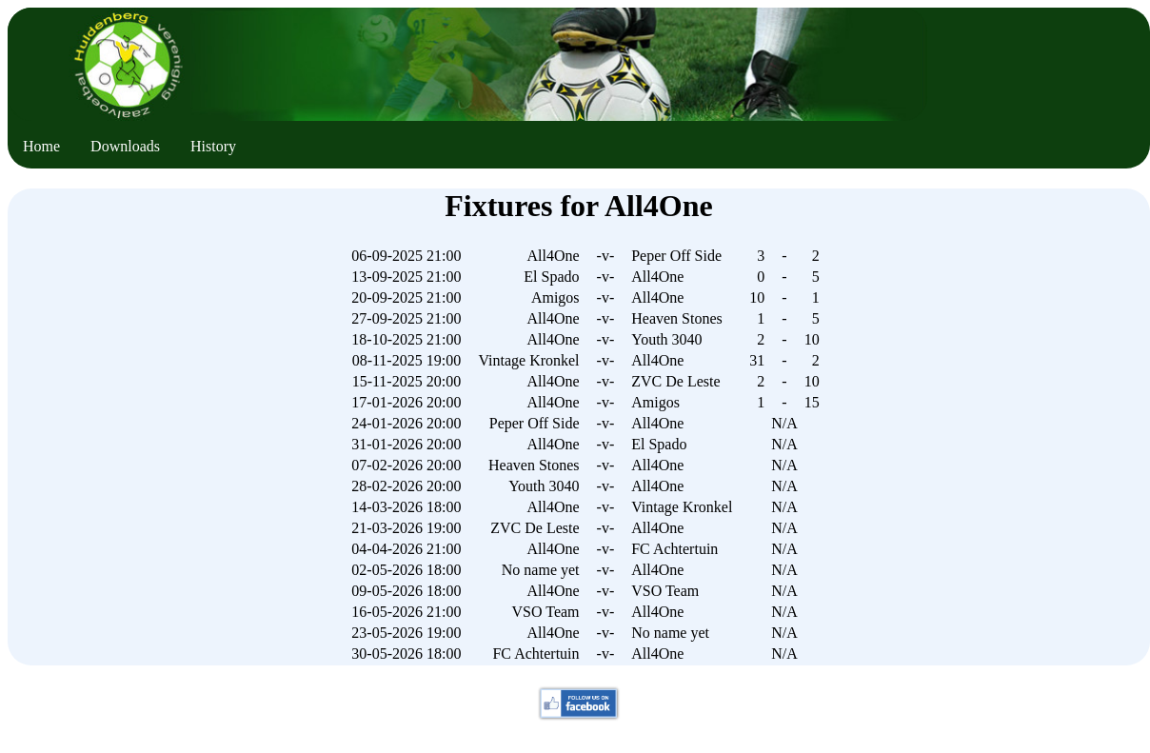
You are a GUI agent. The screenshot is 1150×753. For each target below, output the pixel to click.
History (213, 146)
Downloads (125, 146)
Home (41, 146)
